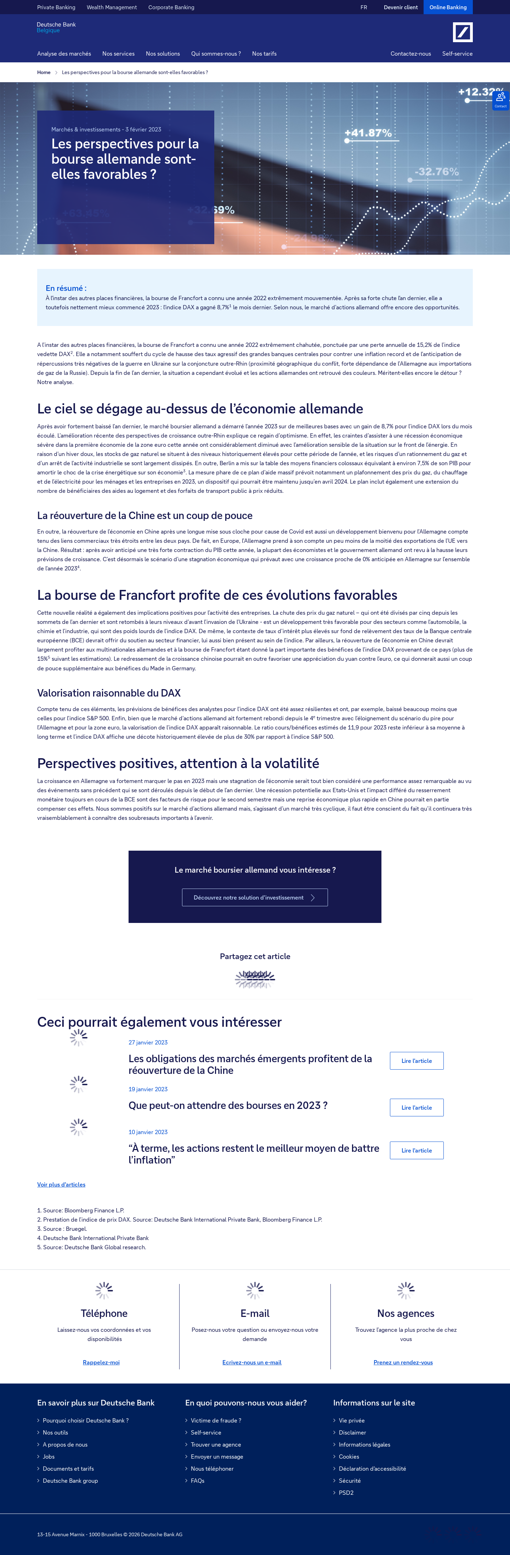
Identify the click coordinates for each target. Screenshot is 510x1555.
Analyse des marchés (64, 53)
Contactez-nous (411, 53)
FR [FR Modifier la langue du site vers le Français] (364, 7)
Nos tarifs (264, 53)
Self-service (457, 53)
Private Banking (56, 7)
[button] (118, 54)
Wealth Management (112, 7)
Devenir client (401, 7)
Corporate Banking (171, 7)
